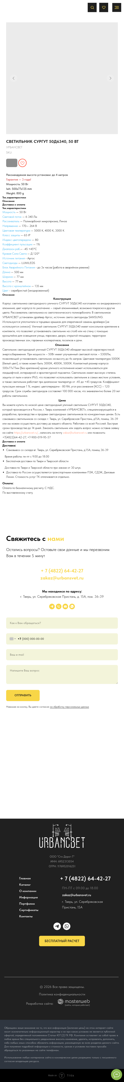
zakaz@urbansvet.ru (75, 432)
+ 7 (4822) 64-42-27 (62, 571)
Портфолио (27, 903)
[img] (62, 836)
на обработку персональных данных (69, 706)
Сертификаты (28, 910)
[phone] (58, 606)
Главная (25, 878)
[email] (65, 606)
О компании (27, 891)
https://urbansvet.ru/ (26, 432)
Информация (28, 897)
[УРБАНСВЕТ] (52, 606)
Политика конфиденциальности (62, 994)
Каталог (25, 884)
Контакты (26, 916)
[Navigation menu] (117, 7)
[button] (92, 7)
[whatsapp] (72, 606)
